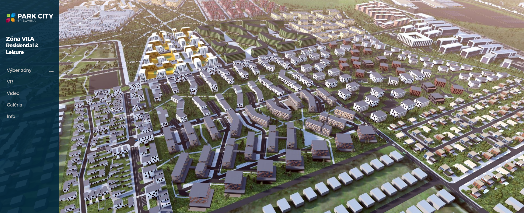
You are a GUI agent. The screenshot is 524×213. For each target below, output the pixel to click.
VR (10, 82)
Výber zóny (19, 70)
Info (11, 116)
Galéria (14, 105)
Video (13, 93)
